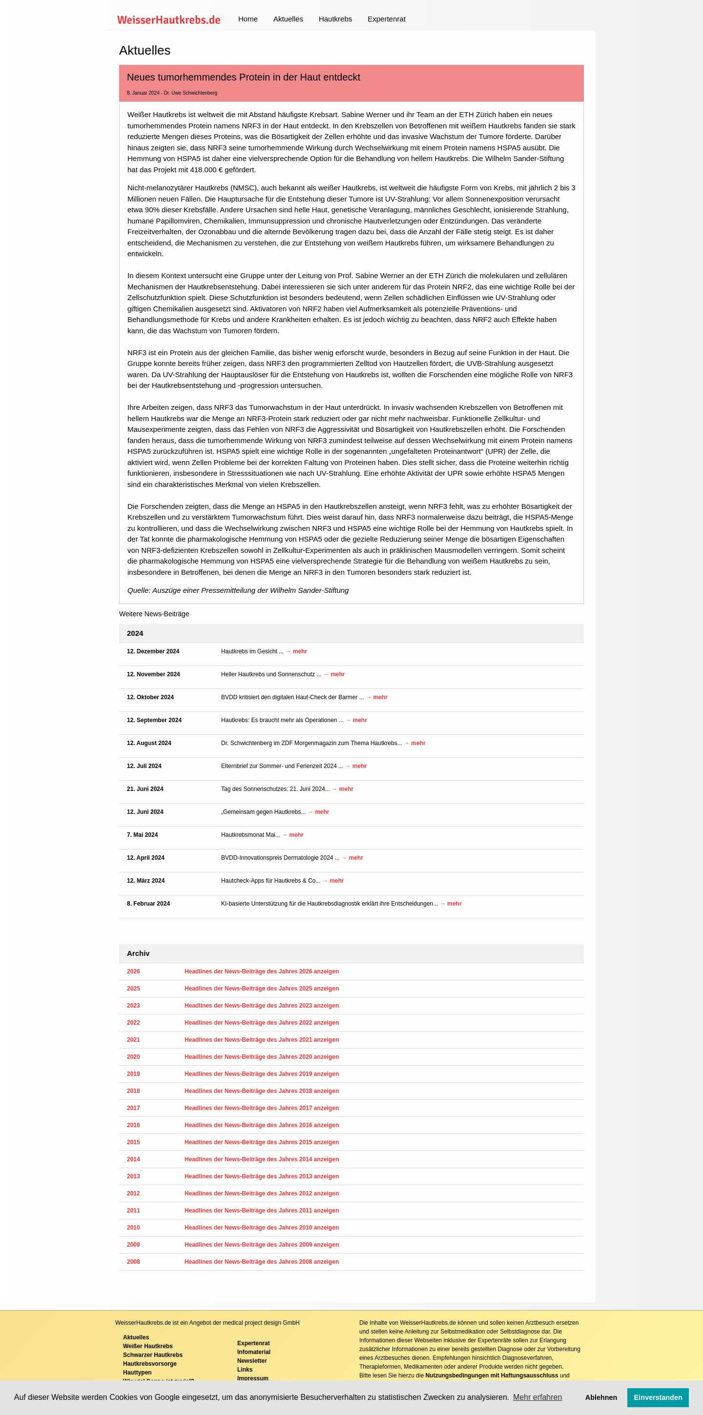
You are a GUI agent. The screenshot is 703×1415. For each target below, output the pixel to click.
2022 (133, 1022)
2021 (133, 1039)
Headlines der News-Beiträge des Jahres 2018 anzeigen (262, 1091)
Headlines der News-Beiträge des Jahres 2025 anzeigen (262, 988)
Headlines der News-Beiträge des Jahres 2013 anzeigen (262, 1176)
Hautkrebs (335, 19)
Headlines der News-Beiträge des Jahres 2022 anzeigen (262, 1022)
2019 (133, 1074)
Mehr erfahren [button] (537, 1397)
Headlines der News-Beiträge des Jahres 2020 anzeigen (262, 1056)
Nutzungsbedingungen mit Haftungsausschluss (491, 1375)
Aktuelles (288, 19)
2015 (133, 1142)
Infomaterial (253, 1352)
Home (248, 19)
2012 (133, 1193)
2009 (133, 1244)
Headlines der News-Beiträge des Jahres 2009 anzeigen (262, 1244)
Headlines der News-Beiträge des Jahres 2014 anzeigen (262, 1159)
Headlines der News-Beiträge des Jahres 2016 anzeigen (262, 1125)
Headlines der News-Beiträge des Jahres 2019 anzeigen (262, 1074)
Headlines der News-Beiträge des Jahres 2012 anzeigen (262, 1193)
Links (244, 1369)
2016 (133, 1125)
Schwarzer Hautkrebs (153, 1355)
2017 (133, 1108)
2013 (133, 1176)
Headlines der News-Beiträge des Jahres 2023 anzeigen (262, 1005)
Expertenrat (387, 19)
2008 (133, 1261)
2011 (133, 1210)
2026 (133, 971)
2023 (133, 1005)
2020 (133, 1056)
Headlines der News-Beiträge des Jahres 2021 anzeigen (262, 1039)
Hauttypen (137, 1372)
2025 (133, 988)
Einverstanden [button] (658, 1397)
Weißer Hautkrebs (148, 1346)
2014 (133, 1159)
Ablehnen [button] (601, 1397)
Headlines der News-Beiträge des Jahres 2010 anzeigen (262, 1227)
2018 (133, 1091)
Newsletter (252, 1360)
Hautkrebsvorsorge (150, 1363)
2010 (133, 1227)
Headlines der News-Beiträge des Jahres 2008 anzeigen (262, 1261)
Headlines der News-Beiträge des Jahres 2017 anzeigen (262, 1108)
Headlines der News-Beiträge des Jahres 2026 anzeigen (262, 971)
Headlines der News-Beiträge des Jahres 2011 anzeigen (262, 1210)
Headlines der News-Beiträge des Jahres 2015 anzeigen (262, 1142)
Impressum (253, 1378)
